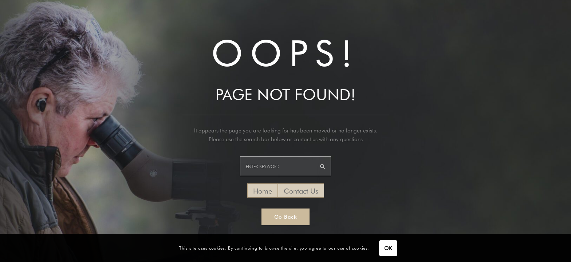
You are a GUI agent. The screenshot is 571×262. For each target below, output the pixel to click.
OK (388, 248)
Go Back (285, 217)
